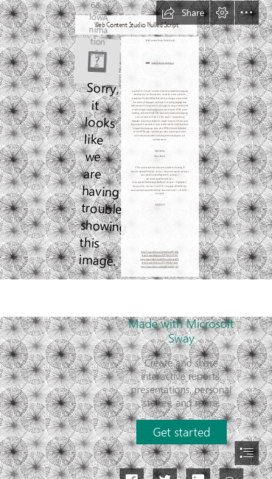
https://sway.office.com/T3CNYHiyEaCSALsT (160, 263)
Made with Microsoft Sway (181, 330)
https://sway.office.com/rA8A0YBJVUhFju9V (159, 267)
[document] (136, 239)
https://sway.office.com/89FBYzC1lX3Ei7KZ (160, 255)
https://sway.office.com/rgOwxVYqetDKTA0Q (160, 251)
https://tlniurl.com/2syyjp (163, 63)
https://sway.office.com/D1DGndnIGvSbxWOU (160, 259)
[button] (182, 13)
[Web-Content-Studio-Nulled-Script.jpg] (96, 60)
